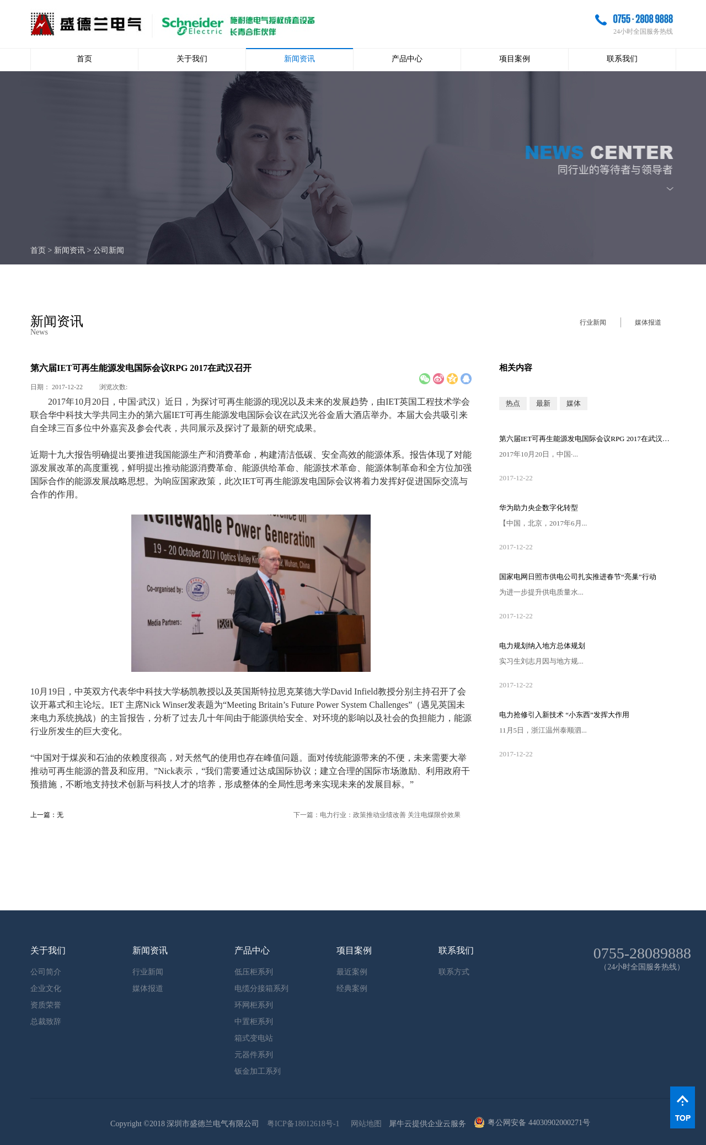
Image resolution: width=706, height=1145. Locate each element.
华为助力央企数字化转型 (538, 507)
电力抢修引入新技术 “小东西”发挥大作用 (564, 714)
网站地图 (364, 1124)
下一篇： (377, 815)
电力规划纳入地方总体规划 (542, 645)
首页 (84, 59)
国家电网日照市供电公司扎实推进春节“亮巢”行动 (577, 576)
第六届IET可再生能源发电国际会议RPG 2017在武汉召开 (587, 438)
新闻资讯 (69, 250)
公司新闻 (108, 250)
